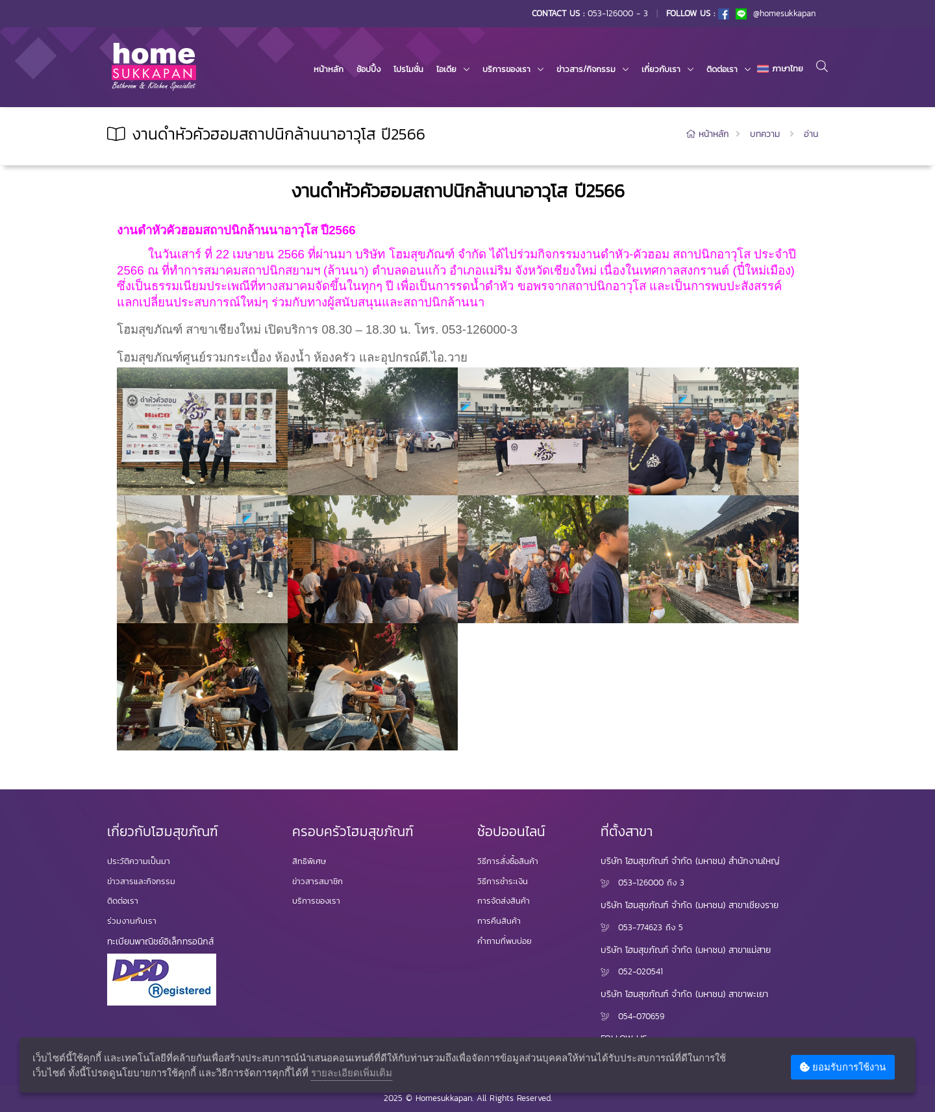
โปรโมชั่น (408, 69)
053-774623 (640, 927)
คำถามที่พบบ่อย (504, 941)
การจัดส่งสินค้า (503, 901)
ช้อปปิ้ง (368, 69)
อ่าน (811, 134)
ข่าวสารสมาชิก (317, 881)
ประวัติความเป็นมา (138, 861)
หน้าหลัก (328, 69)
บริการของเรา (506, 69)
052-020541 (640, 971)
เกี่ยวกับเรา (661, 69)
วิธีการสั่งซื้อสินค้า (507, 861)
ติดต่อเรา (722, 69)
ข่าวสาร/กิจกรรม (586, 69)
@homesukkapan (776, 13)
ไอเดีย (446, 69)
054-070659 (641, 1016)
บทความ (765, 134)
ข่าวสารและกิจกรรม (141, 881)
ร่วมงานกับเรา (131, 921)
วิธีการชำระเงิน (502, 881)
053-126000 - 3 (618, 13)
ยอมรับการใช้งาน (843, 1067)
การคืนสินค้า (499, 921)
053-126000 (641, 882)
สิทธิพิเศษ (309, 861)
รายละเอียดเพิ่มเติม (351, 1072)
